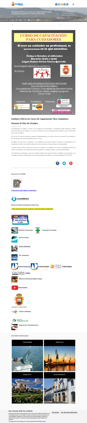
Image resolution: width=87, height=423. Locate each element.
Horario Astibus (24, 237)
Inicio (63, 11)
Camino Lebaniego (25, 311)
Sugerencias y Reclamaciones (28, 325)
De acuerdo (55, 412)
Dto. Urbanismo (24, 255)
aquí (44, 421)
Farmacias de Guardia (49, 230)
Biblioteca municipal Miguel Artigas (30, 279)
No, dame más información (69, 412)
